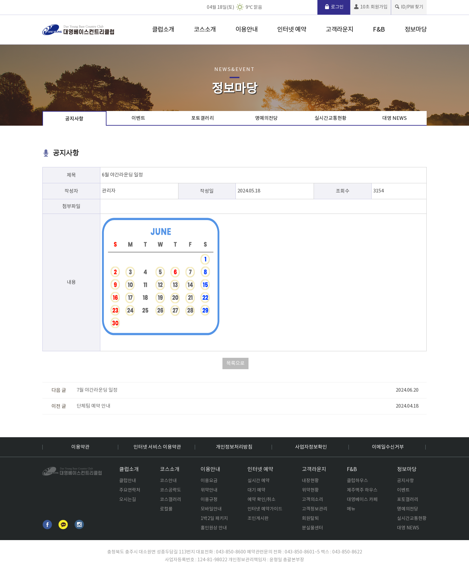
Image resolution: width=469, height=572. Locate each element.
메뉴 (351, 509)
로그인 (334, 7)
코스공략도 (170, 490)
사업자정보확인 (311, 447)
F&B (379, 29)
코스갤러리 (170, 499)
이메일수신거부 (388, 447)
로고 (78, 29)
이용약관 (80, 447)
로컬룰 (166, 509)
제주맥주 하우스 (362, 490)
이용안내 (246, 29)
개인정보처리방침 (234, 447)
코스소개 (205, 29)
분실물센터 (312, 528)
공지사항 (74, 119)
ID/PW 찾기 (408, 7)
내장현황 (310, 481)
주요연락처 (129, 490)
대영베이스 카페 (362, 499)
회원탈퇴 (310, 518)
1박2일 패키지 (214, 518)
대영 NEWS (394, 118)
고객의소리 (312, 499)
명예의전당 (266, 118)
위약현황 (310, 490)
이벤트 (138, 118)
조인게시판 (258, 518)
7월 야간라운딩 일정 (97, 390)
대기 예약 (256, 490)
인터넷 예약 (291, 29)
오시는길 (127, 499)
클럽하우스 (357, 481)
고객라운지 (339, 29)
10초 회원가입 (371, 7)
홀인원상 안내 (214, 528)
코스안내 (168, 481)
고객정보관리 (314, 509)
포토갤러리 (202, 118)
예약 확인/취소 (262, 499)
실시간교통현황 (331, 118)
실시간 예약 (259, 481)
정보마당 (416, 29)
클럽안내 (127, 481)
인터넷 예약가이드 (265, 509)
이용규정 (209, 499)
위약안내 (209, 490)
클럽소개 (163, 29)
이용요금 (209, 481)
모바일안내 (211, 509)
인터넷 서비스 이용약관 (157, 447)
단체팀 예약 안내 (93, 406)
